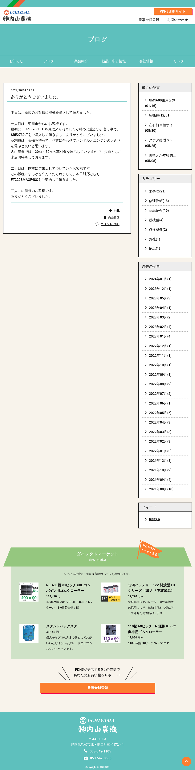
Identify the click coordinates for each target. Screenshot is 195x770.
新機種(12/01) (159, 115)
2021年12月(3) (160, 461)
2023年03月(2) (160, 317)
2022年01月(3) (160, 451)
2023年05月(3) (160, 298)
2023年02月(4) (160, 327)
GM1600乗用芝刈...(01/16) (161, 103)
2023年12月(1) (160, 289)
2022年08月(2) (160, 384)
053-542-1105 (100, 751)
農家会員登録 (149, 20)
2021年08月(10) (161, 489)
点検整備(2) (158, 229)
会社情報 (146, 61)
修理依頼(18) (159, 201)
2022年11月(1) (160, 355)
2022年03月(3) (160, 432)
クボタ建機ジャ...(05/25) (160, 143)
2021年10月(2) (160, 470)
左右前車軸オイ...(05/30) (160, 127)
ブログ (49, 61)
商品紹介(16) (159, 210)
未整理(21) (157, 191)
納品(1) (154, 249)
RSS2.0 (154, 520)
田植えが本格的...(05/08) (160, 158)
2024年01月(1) (160, 279)
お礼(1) (154, 239)
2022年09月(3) (160, 375)
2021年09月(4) (160, 480)
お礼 (117, 210)
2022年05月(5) (160, 413)
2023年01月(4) (160, 336)
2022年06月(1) (160, 403)
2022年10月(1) (160, 365)
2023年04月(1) (160, 308)
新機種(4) (156, 220)
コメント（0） (110, 224)
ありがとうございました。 (36, 97)
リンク (179, 61)
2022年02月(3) (160, 441)
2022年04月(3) (160, 422)
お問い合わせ (177, 20)
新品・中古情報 (114, 61)
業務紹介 (81, 61)
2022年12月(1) (160, 346)
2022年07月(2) (160, 394)
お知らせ (16, 61)
